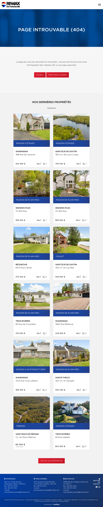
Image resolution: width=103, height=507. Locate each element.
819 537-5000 (13, 486)
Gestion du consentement (60, 501)
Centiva (56, 504)
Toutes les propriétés (51, 461)
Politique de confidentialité (88, 499)
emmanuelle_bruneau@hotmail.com (17, 492)
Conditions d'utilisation (42, 501)
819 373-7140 (12, 488)
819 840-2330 (72, 486)
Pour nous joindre (57, 75)
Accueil (40, 75)
